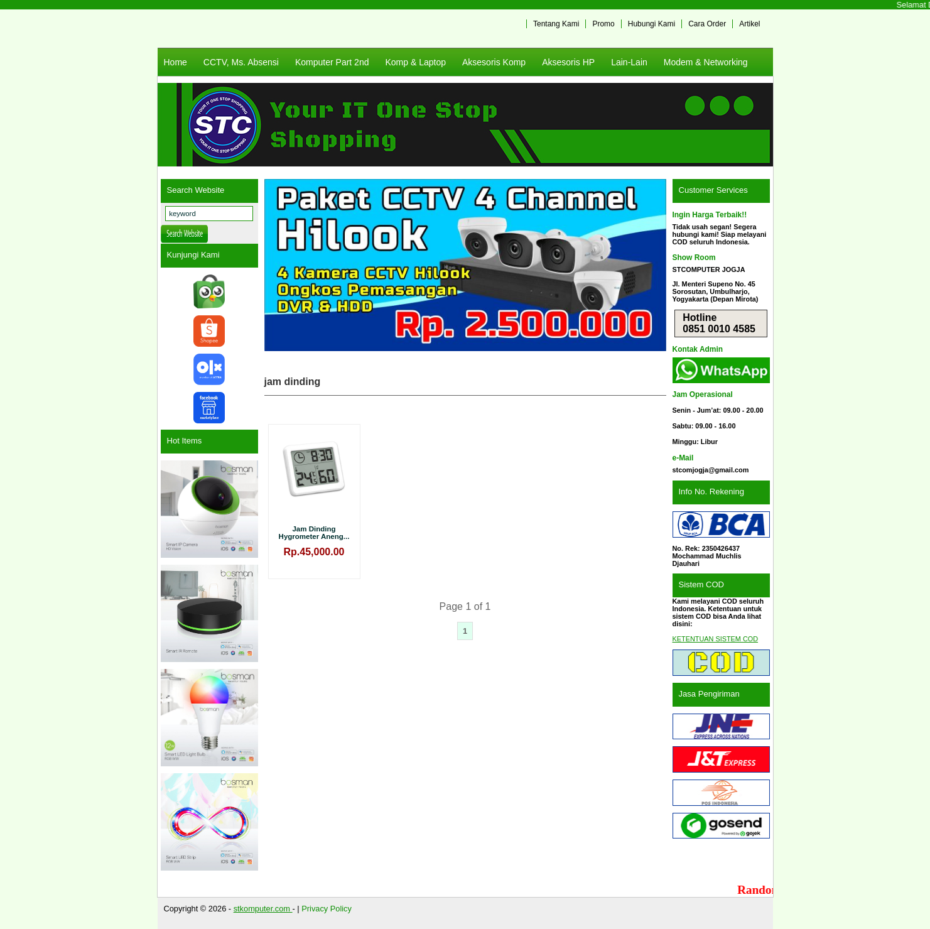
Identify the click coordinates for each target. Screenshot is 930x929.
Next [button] (650, 265)
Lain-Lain (629, 62)
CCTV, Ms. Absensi (241, 62)
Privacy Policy (326, 908)
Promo (603, 23)
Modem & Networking (706, 62)
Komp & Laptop (415, 62)
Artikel (749, 23)
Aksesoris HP (568, 62)
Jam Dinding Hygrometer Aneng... (314, 532)
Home (175, 62)
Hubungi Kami (651, 23)
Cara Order (707, 23)
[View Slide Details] (465, 265)
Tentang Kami (556, 23)
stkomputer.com (263, 908)
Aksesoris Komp (494, 62)
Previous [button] (280, 265)
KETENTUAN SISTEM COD (716, 639)
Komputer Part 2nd (332, 62)
